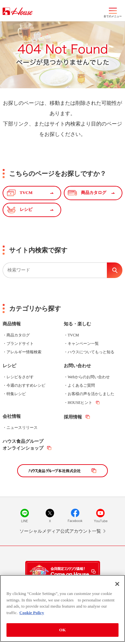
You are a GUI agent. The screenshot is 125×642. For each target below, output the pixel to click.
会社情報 (12, 416)
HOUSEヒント (80, 402)
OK (62, 630)
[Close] (117, 585)
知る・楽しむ (77, 323)
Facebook (75, 515)
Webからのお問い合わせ (89, 377)
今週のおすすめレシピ (25, 385)
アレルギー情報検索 (23, 352)
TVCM (73, 335)
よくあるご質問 (81, 385)
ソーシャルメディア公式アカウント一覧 (60, 531)
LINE (24, 515)
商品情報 (12, 323)
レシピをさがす (20, 377)
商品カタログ (18, 335)
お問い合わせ (77, 365)
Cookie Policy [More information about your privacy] (31, 613)
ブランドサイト (20, 343)
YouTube (100, 515)
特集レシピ (16, 394)
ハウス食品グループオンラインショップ (23, 445)
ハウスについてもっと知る (91, 352)
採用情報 (73, 417)
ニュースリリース (22, 427)
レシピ (9, 365)
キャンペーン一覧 (83, 343)
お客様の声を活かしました (91, 394)
